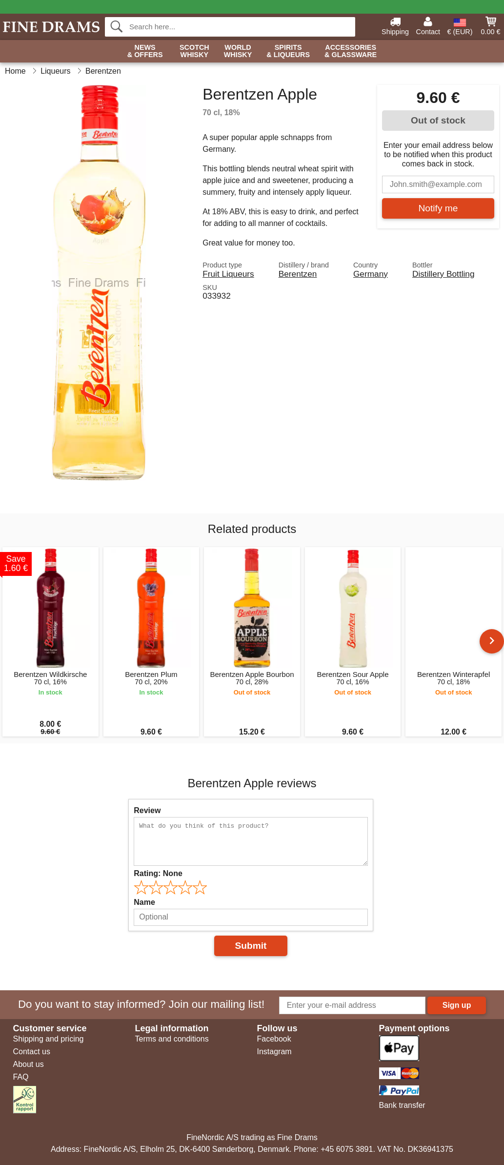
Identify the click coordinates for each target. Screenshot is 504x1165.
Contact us (31, 1051)
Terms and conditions (172, 1039)
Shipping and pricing (48, 1039)
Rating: (158, 873)
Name (144, 902)
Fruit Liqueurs (228, 274)
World (238, 51)
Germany (370, 274)
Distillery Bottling (443, 274)
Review (147, 810)
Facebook (274, 1039)
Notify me (438, 208)
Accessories (350, 51)
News (145, 51)
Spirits (288, 51)
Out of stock (438, 120)
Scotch (194, 51)
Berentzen (298, 274)
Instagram (274, 1051)
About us (28, 1064)
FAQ (21, 1077)
